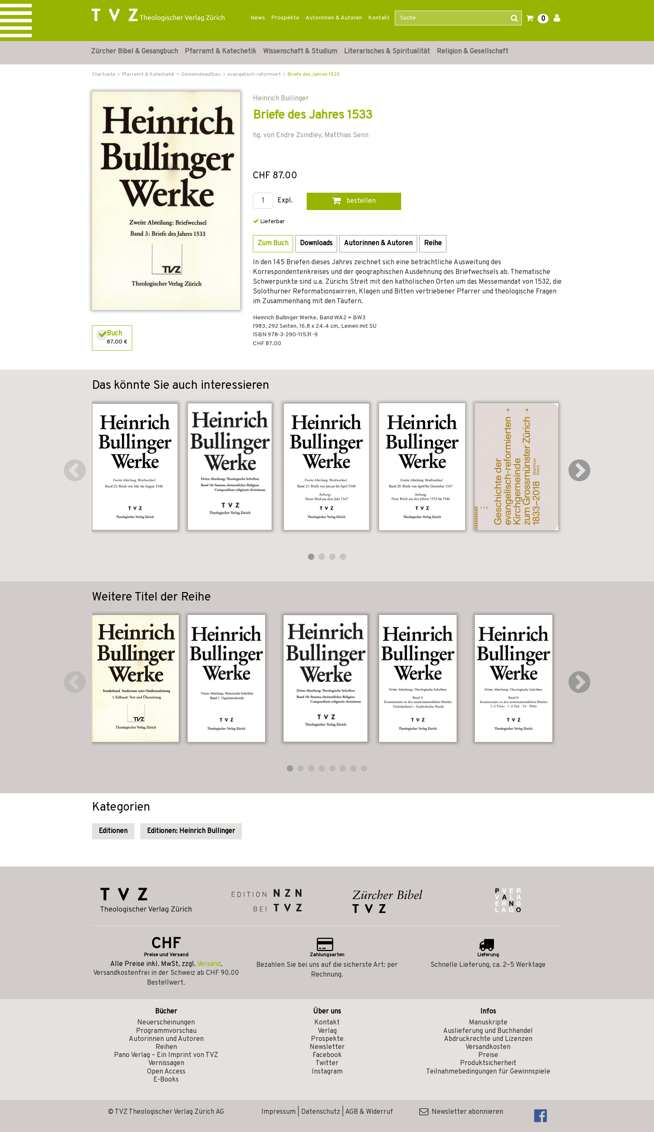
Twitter (327, 1063)
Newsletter (327, 1047)
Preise (488, 1055)
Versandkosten (488, 1047)
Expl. (285, 201)
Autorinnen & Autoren (333, 18)
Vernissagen (166, 1063)
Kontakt (379, 18)
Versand (209, 964)
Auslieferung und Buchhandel (488, 1031)
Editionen (113, 831)
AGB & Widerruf (369, 1112)
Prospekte (285, 18)
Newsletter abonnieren (461, 1112)
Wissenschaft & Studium (300, 51)
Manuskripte (488, 1023)
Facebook (327, 1055)
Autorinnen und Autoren (166, 1039)
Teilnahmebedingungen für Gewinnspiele (488, 1072)
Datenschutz (320, 1112)
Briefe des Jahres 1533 (314, 74)
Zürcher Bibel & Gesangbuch (134, 51)
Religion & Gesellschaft (472, 51)
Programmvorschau (166, 1031)
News (257, 18)
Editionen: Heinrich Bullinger (191, 831)
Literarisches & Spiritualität (387, 51)
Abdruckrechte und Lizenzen (488, 1039)
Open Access (166, 1072)
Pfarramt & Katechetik (220, 51)
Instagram (327, 1072)
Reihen (166, 1047)
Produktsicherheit (488, 1063)
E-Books (166, 1080)
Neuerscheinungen (166, 1023)
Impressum (278, 1112)
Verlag (327, 1031)
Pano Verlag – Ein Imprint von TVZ (166, 1055)
